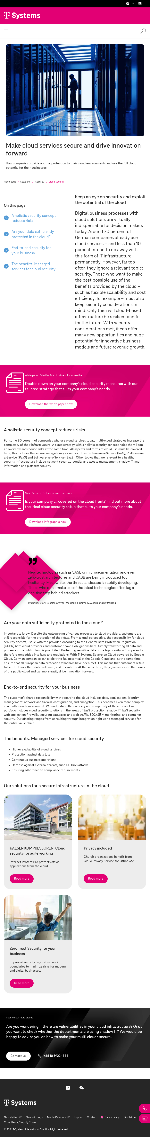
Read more (21, 878)
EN (140, 3)
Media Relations (57, 1117)
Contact (92, 1117)
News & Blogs (34, 1117)
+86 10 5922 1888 (56, 1056)
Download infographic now (47, 522)
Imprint (78, 1117)
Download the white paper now (51, 404)
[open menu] (6, 31)
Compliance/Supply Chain (20, 1122)
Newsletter (11, 1117)
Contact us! (18, 1056)
